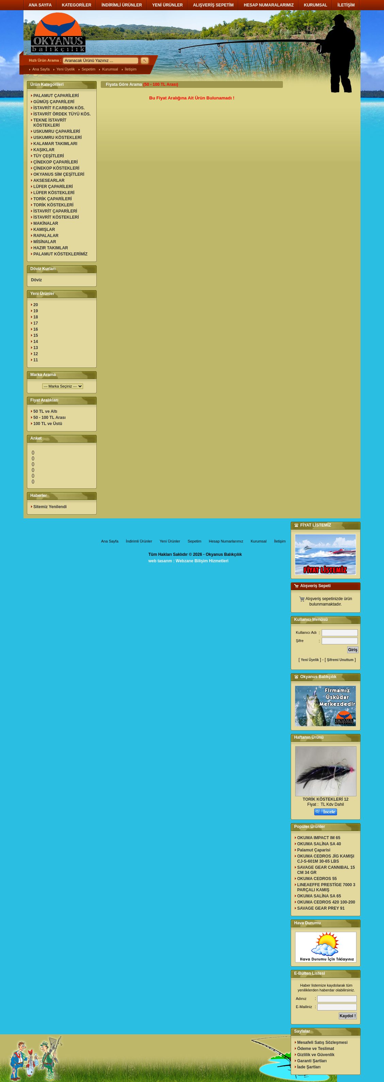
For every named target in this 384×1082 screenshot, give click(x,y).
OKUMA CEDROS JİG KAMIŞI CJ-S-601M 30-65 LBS (325, 859)
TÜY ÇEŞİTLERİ (48, 156)
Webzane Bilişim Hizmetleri (202, 561)
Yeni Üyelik (66, 69)
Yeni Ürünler (170, 541)
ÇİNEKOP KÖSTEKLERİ (56, 168)
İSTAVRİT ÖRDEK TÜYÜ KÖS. (62, 114)
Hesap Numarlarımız (226, 541)
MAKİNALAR (45, 223)
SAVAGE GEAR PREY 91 (321, 908)
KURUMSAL (315, 5)
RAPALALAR (46, 235)
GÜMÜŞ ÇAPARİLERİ (53, 101)
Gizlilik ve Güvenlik (315, 1054)
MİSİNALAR (44, 241)
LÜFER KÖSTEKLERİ (54, 192)
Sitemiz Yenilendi (50, 506)
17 (35, 323)
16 (35, 329)
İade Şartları (309, 1067)
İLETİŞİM (346, 5)
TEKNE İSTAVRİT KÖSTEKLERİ (49, 123)
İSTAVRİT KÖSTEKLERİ (56, 217)
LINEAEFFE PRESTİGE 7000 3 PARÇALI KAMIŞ (326, 887)
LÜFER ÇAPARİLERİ (53, 186)
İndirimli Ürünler (139, 541)
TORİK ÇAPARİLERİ (52, 199)
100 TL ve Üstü (47, 423)
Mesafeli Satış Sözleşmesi (322, 1042)
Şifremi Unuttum (340, 660)
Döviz (36, 280)
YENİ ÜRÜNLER (167, 5)
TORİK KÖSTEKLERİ (53, 205)
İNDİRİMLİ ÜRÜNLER (121, 5)
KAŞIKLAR (43, 149)
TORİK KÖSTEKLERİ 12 (325, 799)
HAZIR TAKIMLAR (50, 248)
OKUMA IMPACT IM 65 (318, 837)
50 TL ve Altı (45, 411)
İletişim (131, 69)
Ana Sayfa (41, 69)
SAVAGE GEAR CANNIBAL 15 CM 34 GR (326, 870)
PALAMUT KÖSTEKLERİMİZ (60, 254)
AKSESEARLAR (48, 180)
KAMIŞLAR (44, 229)
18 (35, 317)
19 (35, 311)
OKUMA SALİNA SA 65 (319, 896)
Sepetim (88, 69)
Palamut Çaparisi (313, 850)
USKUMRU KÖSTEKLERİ (57, 137)
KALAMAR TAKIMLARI (55, 143)
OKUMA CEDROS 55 (317, 878)
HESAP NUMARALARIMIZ (268, 5)
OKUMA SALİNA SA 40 (319, 844)
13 (35, 347)
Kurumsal (110, 69)
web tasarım (160, 561)
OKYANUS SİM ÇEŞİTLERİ (58, 174)
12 (35, 353)
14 (35, 341)
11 (35, 360)
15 (35, 335)
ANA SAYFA (40, 5)
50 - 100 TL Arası (49, 417)
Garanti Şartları (312, 1061)
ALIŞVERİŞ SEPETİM (213, 5)
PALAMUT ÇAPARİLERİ (56, 95)
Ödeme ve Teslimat (315, 1048)
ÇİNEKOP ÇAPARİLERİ (55, 162)
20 (35, 304)
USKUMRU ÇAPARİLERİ (56, 131)
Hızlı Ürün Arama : (45, 60)
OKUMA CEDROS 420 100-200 (326, 902)
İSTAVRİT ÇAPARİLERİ (55, 211)
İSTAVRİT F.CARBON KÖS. (59, 108)
